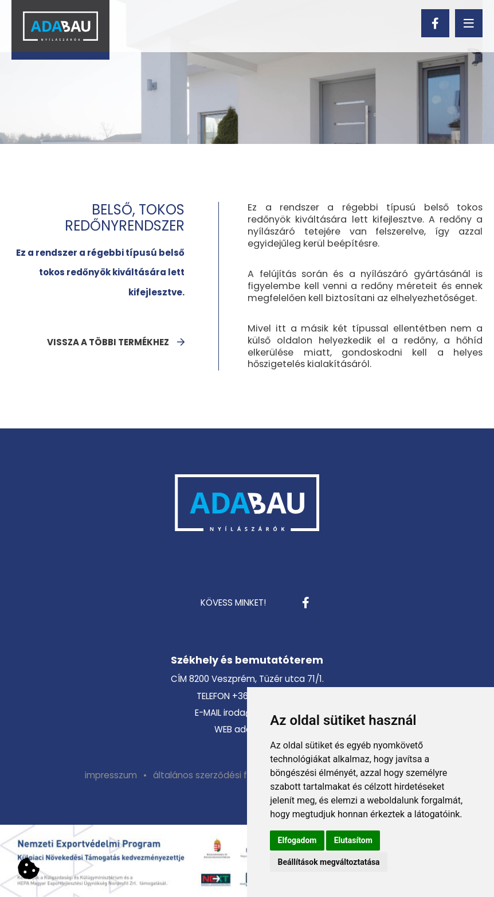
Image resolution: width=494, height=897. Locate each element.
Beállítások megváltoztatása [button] (329, 862)
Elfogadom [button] (297, 840)
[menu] (469, 23)
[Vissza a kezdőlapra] (60, 30)
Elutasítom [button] (353, 840)
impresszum (111, 775)
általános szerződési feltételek (219, 775)
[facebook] (435, 23)
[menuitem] (111, 775)
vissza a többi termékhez (108, 342)
